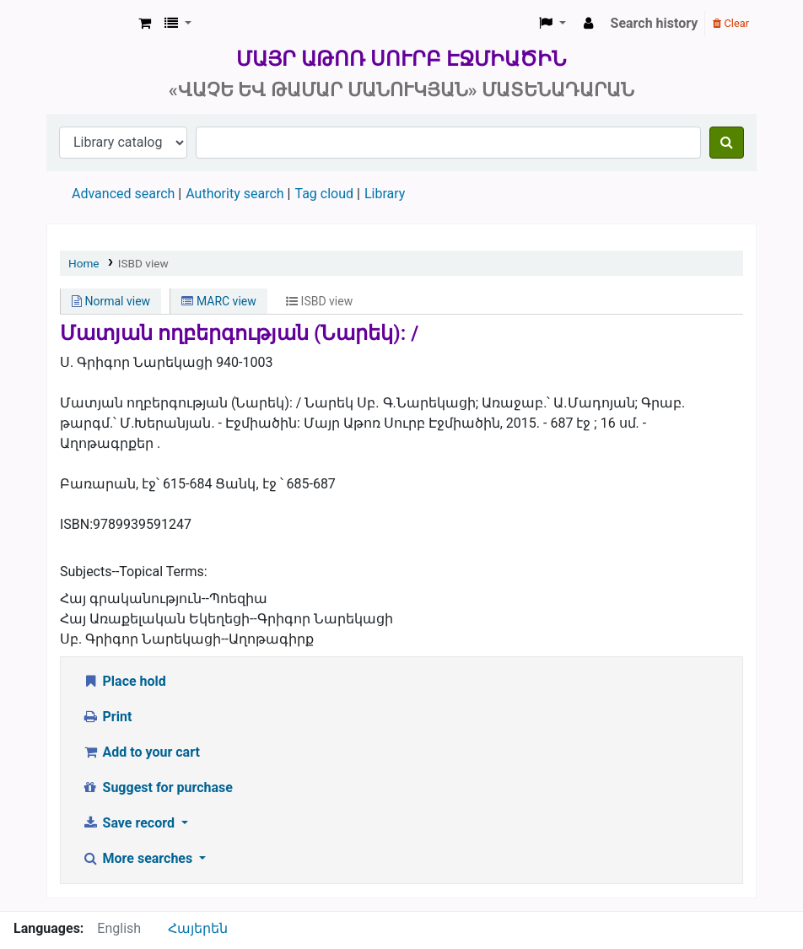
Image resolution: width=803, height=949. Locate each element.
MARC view (218, 301)
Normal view (111, 301)
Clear (731, 23)
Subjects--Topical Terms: (133, 571)
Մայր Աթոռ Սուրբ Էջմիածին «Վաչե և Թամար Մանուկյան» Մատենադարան (89, 23)
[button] (145, 23)
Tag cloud (323, 194)
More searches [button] (139, 858)
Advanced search (123, 194)
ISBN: (76, 524)
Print (107, 717)
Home (84, 263)
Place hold (124, 681)
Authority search (234, 194)
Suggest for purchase (157, 787)
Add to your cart (141, 752)
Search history (654, 23)
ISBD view (143, 263)
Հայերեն (198, 928)
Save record (130, 823)
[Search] (726, 143)
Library (384, 194)
